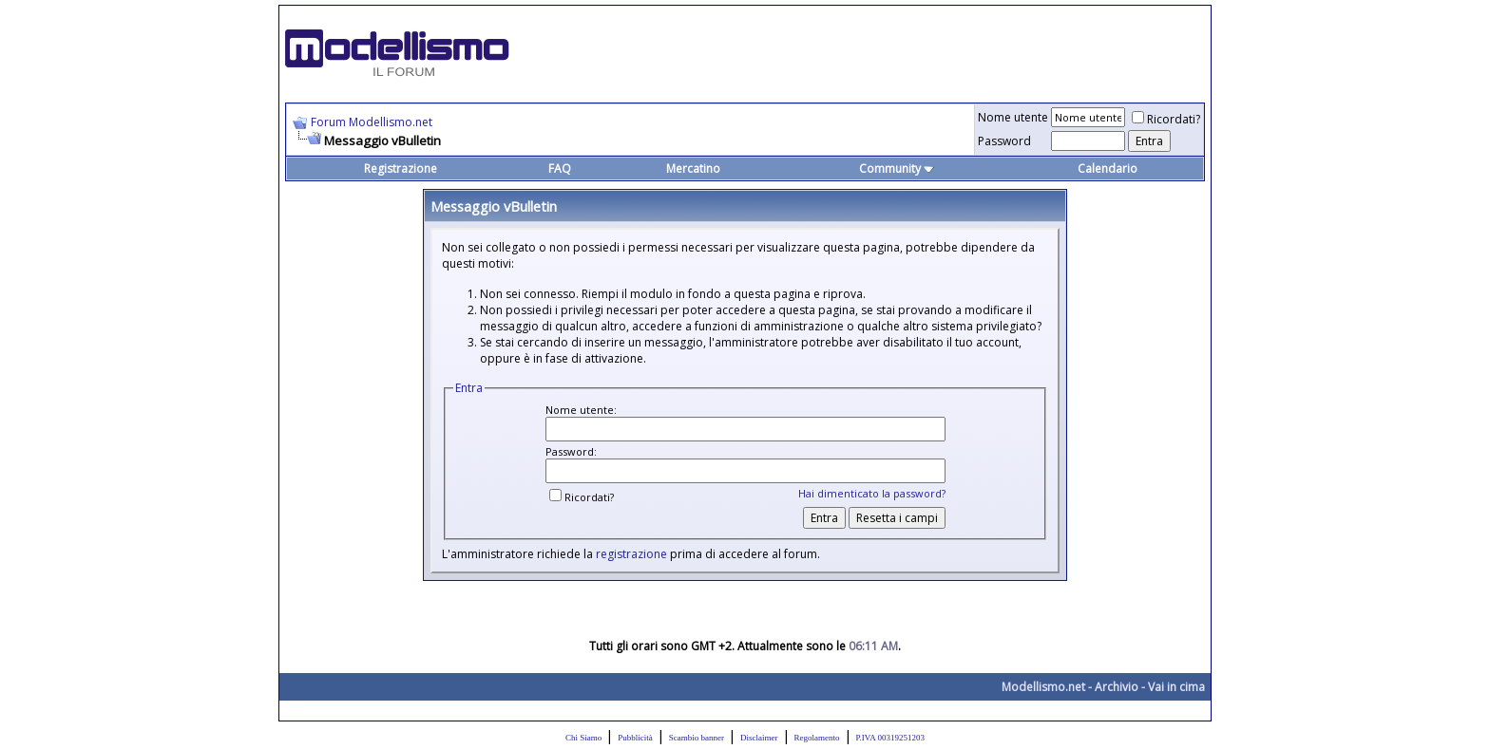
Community (896, 168)
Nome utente (1013, 117)
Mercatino (693, 168)
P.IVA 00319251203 (890, 737)
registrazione (631, 554)
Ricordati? (1166, 119)
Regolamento (817, 737)
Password (1004, 141)
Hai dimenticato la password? (872, 493)
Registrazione (400, 168)
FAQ (559, 168)
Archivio (1116, 687)
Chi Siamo (583, 737)
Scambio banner (696, 737)
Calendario (1107, 168)
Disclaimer (759, 737)
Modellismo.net (1043, 687)
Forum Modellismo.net (371, 122)
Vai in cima (1176, 687)
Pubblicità (635, 737)
